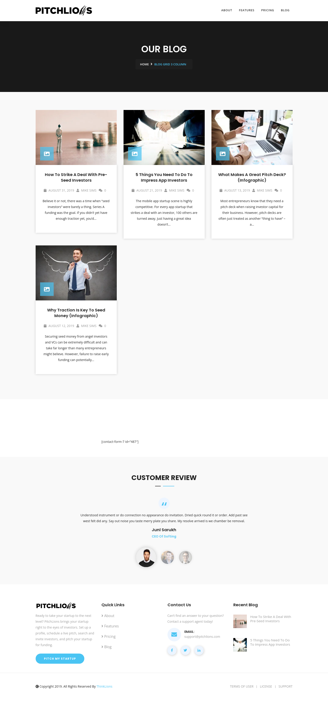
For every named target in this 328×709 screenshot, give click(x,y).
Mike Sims (86, 190)
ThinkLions (104, 686)
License (266, 686)
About (226, 10)
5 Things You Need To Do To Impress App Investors (164, 177)
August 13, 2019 (235, 190)
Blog (285, 10)
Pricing (267, 10)
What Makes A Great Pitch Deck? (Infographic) (252, 177)
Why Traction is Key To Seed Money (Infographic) (76, 312)
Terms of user (241, 686)
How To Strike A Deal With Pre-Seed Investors (76, 177)
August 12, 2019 (59, 326)
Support (286, 686)
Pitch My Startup (60, 659)
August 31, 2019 (59, 190)
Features (247, 10)
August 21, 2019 (147, 190)
